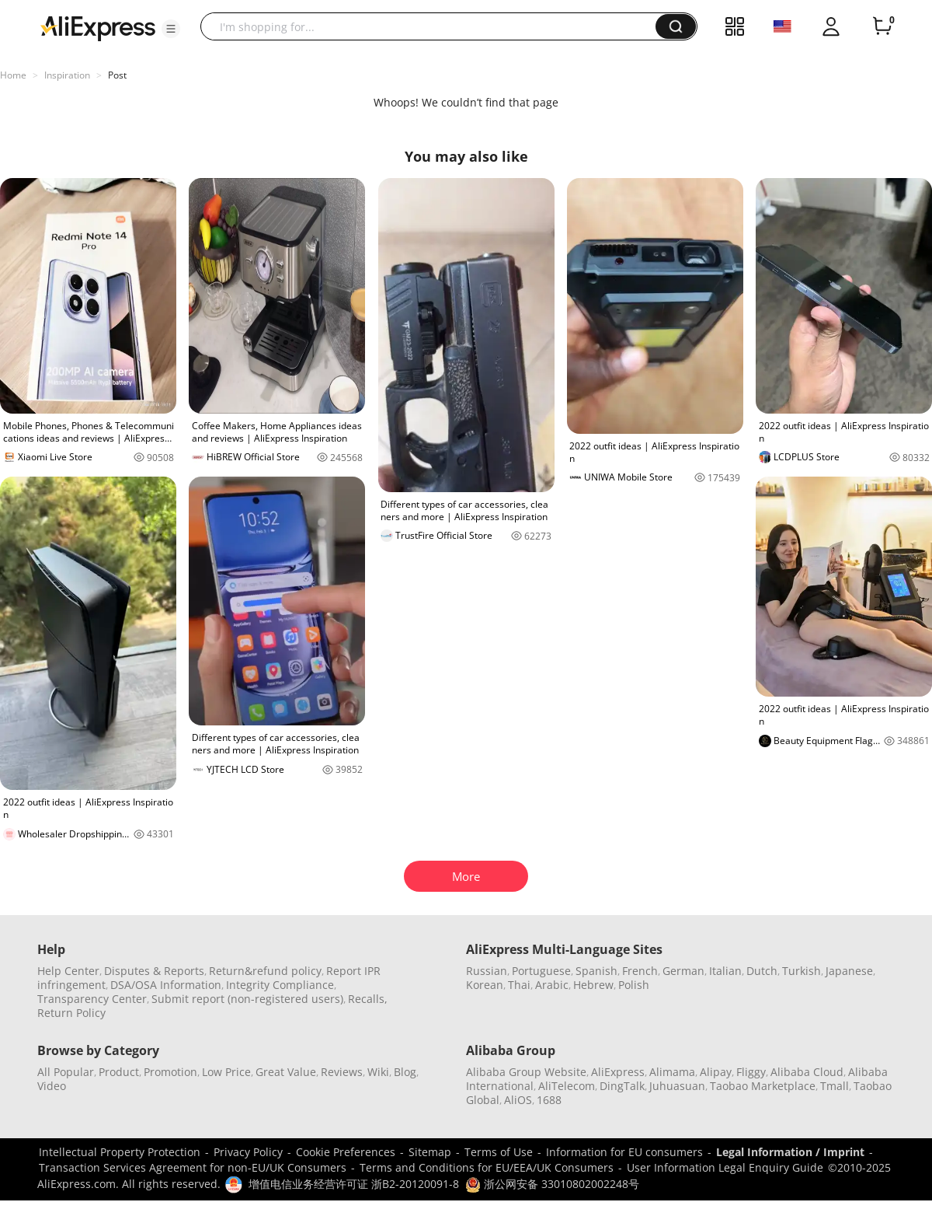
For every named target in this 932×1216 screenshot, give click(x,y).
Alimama (672, 1071)
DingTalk (622, 1085)
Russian (486, 970)
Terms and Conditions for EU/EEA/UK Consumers (487, 1167)
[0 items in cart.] (882, 26)
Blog (405, 1071)
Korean (484, 984)
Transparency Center (92, 998)
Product (119, 1071)
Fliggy (751, 1071)
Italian (725, 970)
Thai (519, 984)
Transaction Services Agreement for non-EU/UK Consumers (192, 1167)
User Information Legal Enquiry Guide (725, 1167)
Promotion (170, 1071)
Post (117, 75)
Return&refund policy (265, 970)
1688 (549, 1099)
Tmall (834, 1085)
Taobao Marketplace (763, 1085)
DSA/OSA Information (165, 984)
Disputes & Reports (154, 970)
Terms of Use (498, 1151)
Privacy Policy (248, 1151)
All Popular (65, 1071)
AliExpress (618, 1071)
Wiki (378, 1071)
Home (13, 75)
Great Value (286, 1071)
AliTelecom (566, 1085)
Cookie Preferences (345, 1151)
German (683, 970)
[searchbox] (434, 26)
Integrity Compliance (280, 984)
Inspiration (67, 75)
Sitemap (430, 1151)
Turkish (801, 970)
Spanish (596, 970)
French (640, 970)
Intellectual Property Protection (119, 1151)
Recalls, (368, 998)
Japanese (849, 970)
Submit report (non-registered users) (247, 998)
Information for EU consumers (624, 1151)
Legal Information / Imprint (790, 1151)
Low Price (226, 1071)
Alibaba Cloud (806, 1071)
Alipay (716, 1071)
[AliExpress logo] (97, 27)
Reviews (342, 1071)
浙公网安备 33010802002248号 (552, 1183)
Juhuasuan (677, 1085)
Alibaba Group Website (526, 1071)
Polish (633, 984)
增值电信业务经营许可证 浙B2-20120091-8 (354, 1183)
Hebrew (593, 984)
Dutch (761, 970)
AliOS (518, 1099)
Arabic (552, 984)
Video (51, 1085)
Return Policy (71, 1012)
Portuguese (541, 970)
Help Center (68, 970)
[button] (171, 28)
